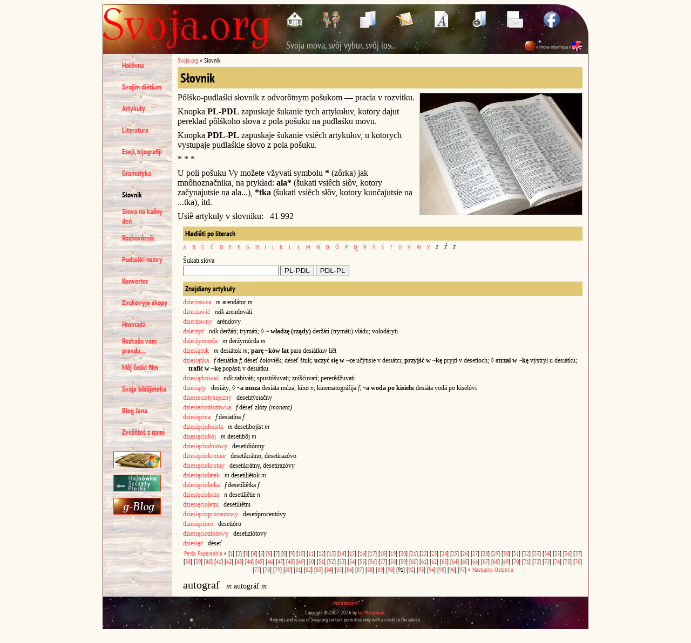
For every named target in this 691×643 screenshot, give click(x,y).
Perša (190, 553)
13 (331, 553)
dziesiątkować (201, 378)
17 (372, 553)
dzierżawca (197, 302)
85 (339, 569)
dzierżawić (196, 312)
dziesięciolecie (201, 494)
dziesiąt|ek (196, 350)
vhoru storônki (345, 602)
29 (495, 553)
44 (249, 561)
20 (403, 553)
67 (485, 561)
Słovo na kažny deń (142, 216)
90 (390, 569)
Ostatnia (503, 569)
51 (321, 561)
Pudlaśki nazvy (142, 259)
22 (423, 553)
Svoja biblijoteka (144, 389)
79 (277, 569)
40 (208, 561)
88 (369, 569)
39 (198, 561)
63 (444, 561)
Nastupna (482, 569)
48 (290, 561)
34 (547, 553)
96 (452, 569)
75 (567, 561)
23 (434, 553)
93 (421, 569)
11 (311, 553)
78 (267, 569)
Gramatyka (136, 173)
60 (413, 561)
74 (557, 561)
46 (270, 561)
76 (577, 561)
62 (434, 561)
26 (465, 553)
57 (382, 561)
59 (403, 561)
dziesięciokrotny (204, 465)
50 (311, 561)
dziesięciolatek (201, 475)
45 (259, 561)
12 (321, 553)
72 (536, 561)
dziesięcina (197, 417)
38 (188, 561)
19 (393, 553)
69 (506, 561)
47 (280, 561)
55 (362, 561)
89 (380, 569)
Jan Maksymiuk (371, 612)
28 (485, 553)
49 (300, 561)
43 (239, 561)
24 (444, 553)
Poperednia (210, 553)
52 (331, 561)
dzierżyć (193, 331)
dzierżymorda (200, 341)
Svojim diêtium (141, 87)
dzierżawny (197, 321)
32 (526, 553)
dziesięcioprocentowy (210, 514)
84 (328, 569)
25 (454, 553)
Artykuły (133, 108)
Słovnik (132, 195)
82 (308, 569)
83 (318, 569)
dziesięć (193, 543)
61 (423, 561)
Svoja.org (188, 60)
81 (298, 569)
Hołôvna (133, 65)
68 (495, 561)
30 (506, 553)
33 (536, 553)
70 (516, 561)
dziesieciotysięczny (207, 397)
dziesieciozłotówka (207, 407)
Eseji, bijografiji (142, 151)
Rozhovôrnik (138, 238)
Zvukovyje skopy (144, 302)
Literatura (135, 130)
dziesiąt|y (194, 388)
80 (287, 569)
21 (413, 553)
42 (229, 561)
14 (341, 553)
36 (567, 553)
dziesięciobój (199, 436)
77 (257, 569)
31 (516, 553)
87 (359, 569)
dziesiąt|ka (196, 360)
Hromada (134, 324)
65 (465, 561)
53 (341, 561)
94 (431, 569)
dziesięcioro (198, 524)
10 (300, 553)
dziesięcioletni (201, 504)
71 (526, 561)
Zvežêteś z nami (143, 432)
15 (352, 553)
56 (372, 561)
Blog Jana (134, 410)
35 (557, 553)
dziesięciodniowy (205, 446)
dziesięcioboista (203, 426)
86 (349, 569)
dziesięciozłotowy (205, 533)
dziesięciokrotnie (204, 456)
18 (382, 553)
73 (547, 561)
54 (352, 561)
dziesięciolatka (201, 485)
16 (362, 553)
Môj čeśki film (140, 367)
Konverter (135, 281)
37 (577, 553)
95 (441, 569)
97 (462, 569)
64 (454, 561)
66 (475, 561)
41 (218, 561)
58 (393, 561)
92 (411, 569)
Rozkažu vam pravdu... (139, 345)
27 (475, 553)
